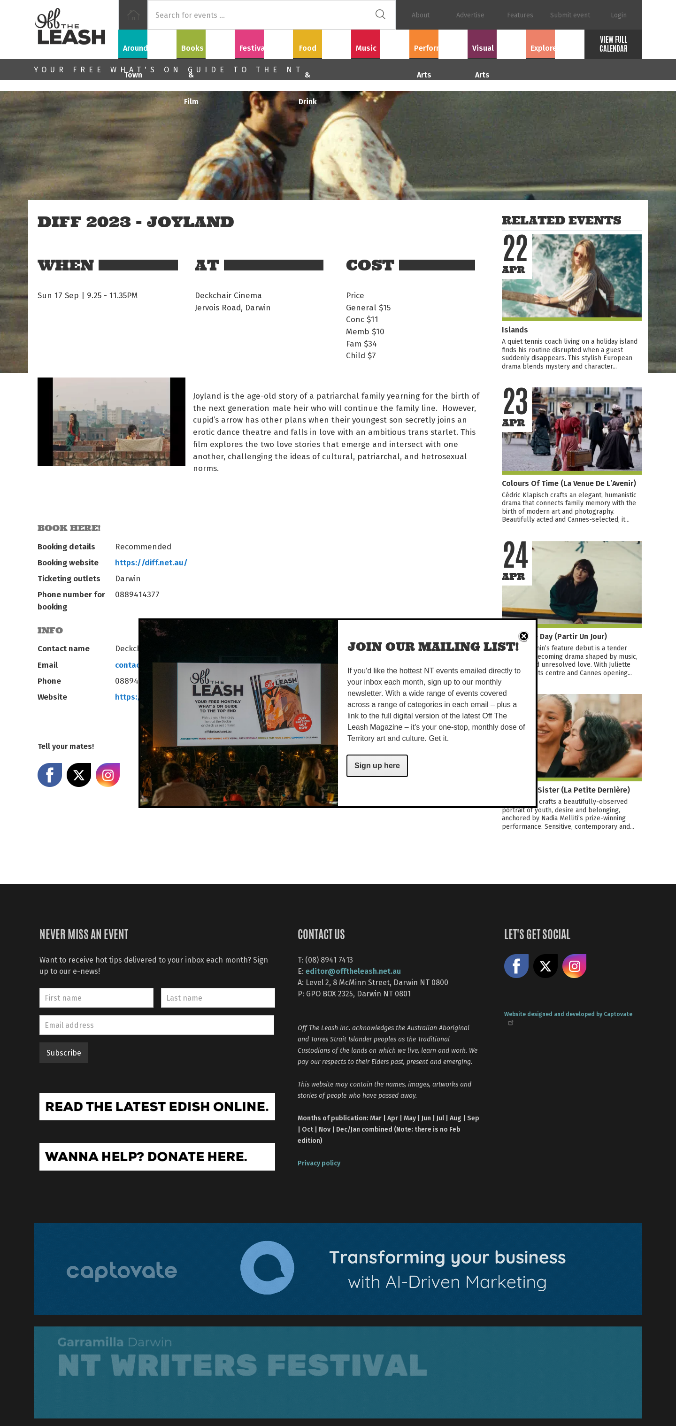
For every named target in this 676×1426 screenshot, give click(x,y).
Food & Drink (322, 42)
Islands (515, 329)
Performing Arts (439, 42)
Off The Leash (76, 29)
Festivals (264, 42)
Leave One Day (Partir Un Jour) (554, 636)
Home (133, 15)
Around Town (147, 42)
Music (380, 42)
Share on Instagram (108, 775)
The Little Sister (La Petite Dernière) (566, 789)
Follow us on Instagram (574, 966)
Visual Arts (497, 42)
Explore (555, 42)
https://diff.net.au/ (151, 562)
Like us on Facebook (516, 966)
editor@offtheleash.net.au (353, 971)
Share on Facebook (50, 775)
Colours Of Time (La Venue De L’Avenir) (569, 483)
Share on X (79, 775)
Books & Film (206, 42)
